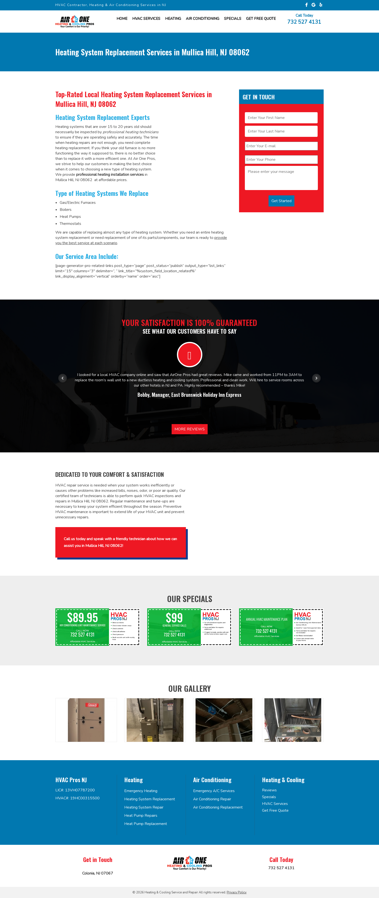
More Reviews (190, 429)
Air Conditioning (202, 18)
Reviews (269, 790)
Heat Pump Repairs (140, 815)
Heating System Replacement (149, 799)
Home (122, 18)
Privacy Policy (237, 892)
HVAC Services (146, 18)
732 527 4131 (304, 22)
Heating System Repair (143, 807)
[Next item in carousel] (316, 378)
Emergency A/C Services (214, 791)
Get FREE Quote (261, 18)
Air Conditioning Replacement (218, 807)
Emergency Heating (140, 791)
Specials (232, 18)
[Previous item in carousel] (62, 378)
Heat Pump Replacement (145, 823)
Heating (173, 18)
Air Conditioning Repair (212, 799)
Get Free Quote (275, 810)
